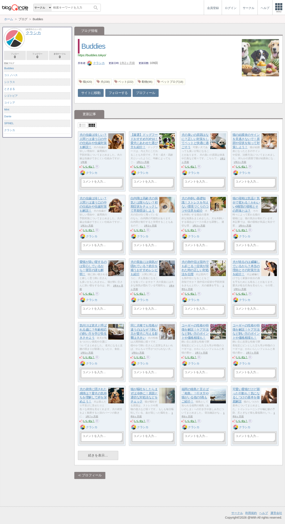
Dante (7, 116)
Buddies (93, 46)
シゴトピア (11, 95)
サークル (237, 513)
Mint (6, 109)
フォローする (118, 93)
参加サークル (60, 56)
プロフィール (145, 93)
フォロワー (37, 56)
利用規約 (251, 513)
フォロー (15, 56)
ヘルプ (263, 513)
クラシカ (96, 63)
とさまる (9, 88)
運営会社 (276, 513)
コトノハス (11, 75)
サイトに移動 (90, 93)
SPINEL (9, 123)
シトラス (9, 82)
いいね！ (89, 166)
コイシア (9, 102)
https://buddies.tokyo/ (92, 55)
